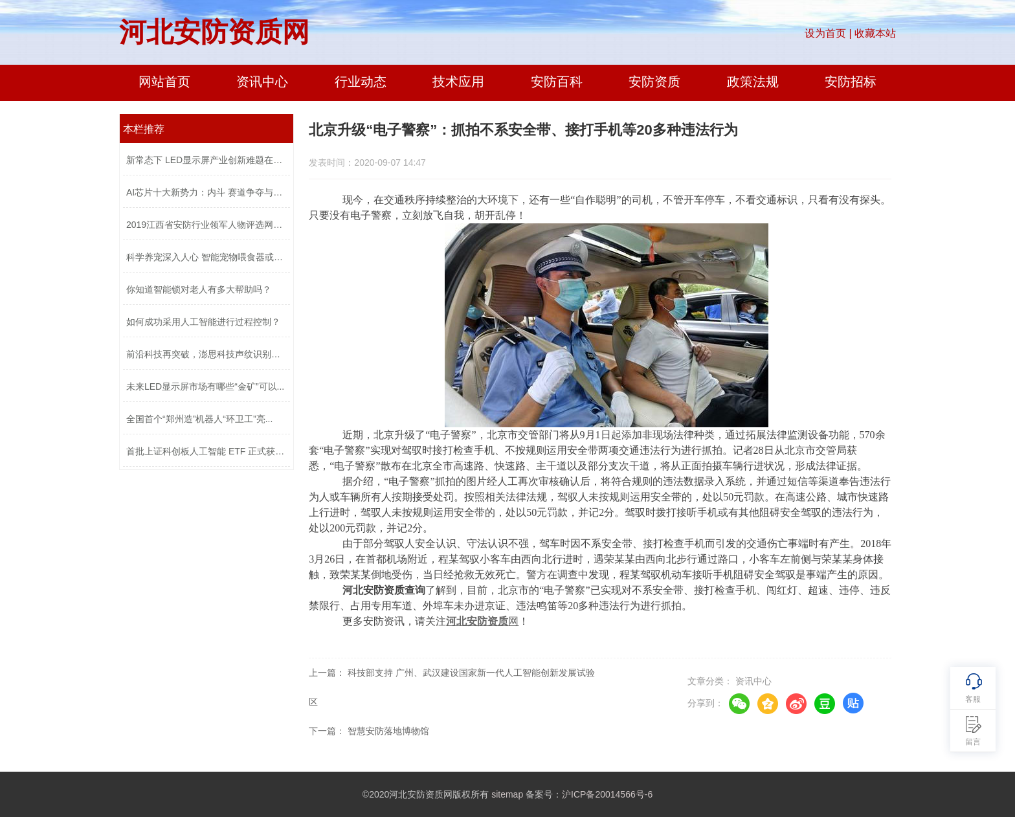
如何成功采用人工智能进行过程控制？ (203, 322)
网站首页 (164, 81)
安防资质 (654, 81)
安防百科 (557, 81)
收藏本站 (875, 33)
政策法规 (753, 81)
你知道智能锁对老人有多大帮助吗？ (198, 289)
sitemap (507, 794)
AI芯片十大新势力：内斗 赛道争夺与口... (206, 192)
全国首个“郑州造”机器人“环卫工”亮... (199, 419)
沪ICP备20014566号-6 (607, 794)
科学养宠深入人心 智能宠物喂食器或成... (206, 257)
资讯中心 (262, 81)
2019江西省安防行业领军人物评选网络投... (206, 224)
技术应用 (458, 81)
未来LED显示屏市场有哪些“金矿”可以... (205, 386)
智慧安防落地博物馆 (388, 731)
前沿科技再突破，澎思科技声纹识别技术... (206, 354)
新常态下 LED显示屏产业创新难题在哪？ (206, 160)
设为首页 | (828, 33)
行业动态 (360, 81)
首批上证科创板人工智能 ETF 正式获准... (206, 451)
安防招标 (850, 81)
